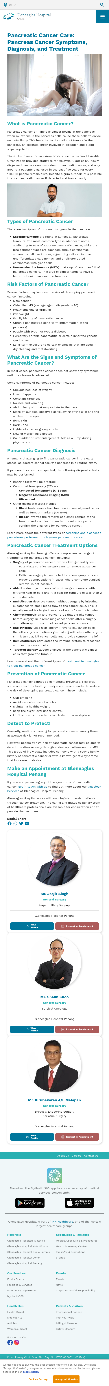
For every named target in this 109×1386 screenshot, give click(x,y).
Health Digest (15, 1311)
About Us (63, 1155)
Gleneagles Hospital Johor (23, 1257)
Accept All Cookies (66, 1379)
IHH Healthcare (62, 1221)
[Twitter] (21, 823)
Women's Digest (17, 1328)
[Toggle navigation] (102, 16)
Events (60, 1279)
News (59, 1284)
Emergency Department (22, 1290)
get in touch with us (33, 786)
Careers (76, 1155)
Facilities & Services (19, 1284)
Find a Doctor (15, 1279)
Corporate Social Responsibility (75, 1290)
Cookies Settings (39, 1379)
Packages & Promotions (70, 1251)
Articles (12, 1323)
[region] (54, 1372)
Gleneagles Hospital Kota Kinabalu (28, 1246)
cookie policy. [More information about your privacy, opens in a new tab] (31, 1371)
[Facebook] (9, 823)
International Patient (69, 1311)
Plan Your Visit (65, 1317)
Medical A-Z (14, 1317)
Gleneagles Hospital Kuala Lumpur (28, 1251)
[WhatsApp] (15, 823)
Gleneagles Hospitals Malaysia (26, 1240)
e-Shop (60, 1257)
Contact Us (91, 1155)
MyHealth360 (15, 1296)
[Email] (27, 823)
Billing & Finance (66, 1323)
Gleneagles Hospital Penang (24, 1263)
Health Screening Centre (71, 1246)
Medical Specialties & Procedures (76, 1240)
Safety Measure (65, 1328)
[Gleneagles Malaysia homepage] (27, 16)
